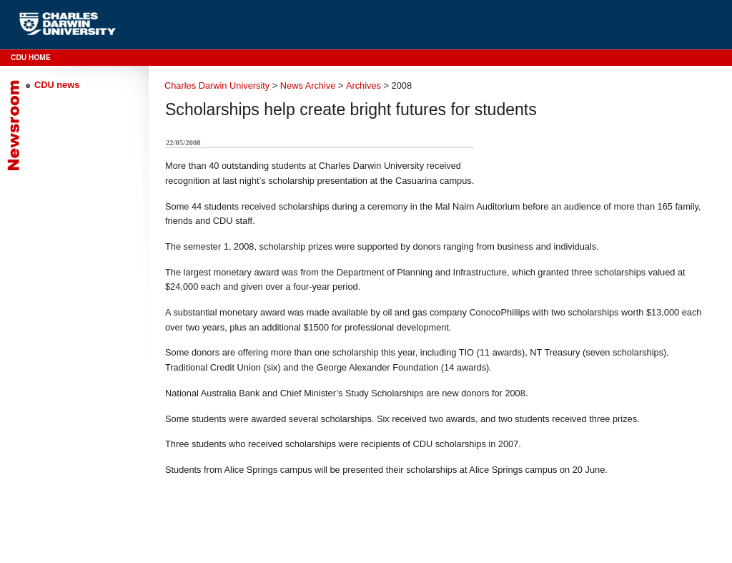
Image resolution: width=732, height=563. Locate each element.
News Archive (308, 85)
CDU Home (31, 58)
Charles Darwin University (216, 85)
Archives (363, 85)
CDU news (56, 84)
